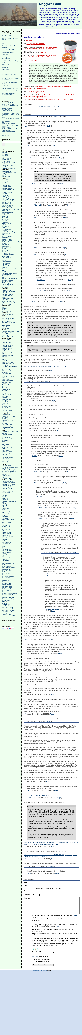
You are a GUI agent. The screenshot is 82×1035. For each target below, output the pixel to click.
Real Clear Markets (7, 284)
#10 (26, 859)
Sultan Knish (5, 403)
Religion (4, 126)
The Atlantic (5, 237)
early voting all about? (36, 92)
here (75, 915)
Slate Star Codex (6, 478)
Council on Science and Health (10, 331)
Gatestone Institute (7, 522)
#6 (25, 714)
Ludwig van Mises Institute (9, 278)
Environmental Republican (9, 366)
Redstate (4, 397)
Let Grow (4, 215)
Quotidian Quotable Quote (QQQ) (10, 125)
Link (41, 158)
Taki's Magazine (6, 233)
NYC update (5, 54)
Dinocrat (4, 359)
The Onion (5, 310)
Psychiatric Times (7, 477)
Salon (3, 556)
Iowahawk (4, 308)
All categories (5, 135)
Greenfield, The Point (8, 375)
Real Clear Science (7, 457)
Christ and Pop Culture (8, 416)
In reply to (27, 894)
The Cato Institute (7, 566)
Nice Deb (4, 393)
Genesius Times (6, 206)
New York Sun (6, 538)
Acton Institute (6, 414)
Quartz (4, 548)
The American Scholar (8, 563)
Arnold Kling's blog (7, 348)
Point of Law (5, 327)
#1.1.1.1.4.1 (41, 280)
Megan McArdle (6, 281)
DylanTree (5, 175)
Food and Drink (6, 109)
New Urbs (4, 220)
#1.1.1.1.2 (37, 217)
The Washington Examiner (9, 593)
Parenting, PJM (6, 475)
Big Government (6, 351)
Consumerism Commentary (9, 268)
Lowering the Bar (6, 324)
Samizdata (5, 164)
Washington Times (7, 611)
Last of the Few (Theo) (8, 162)
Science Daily (6, 461)
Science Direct (6, 463)
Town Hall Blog (6, 604)
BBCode (35, 956)
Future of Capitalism (7, 369)
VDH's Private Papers (8, 409)
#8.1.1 (31, 798)
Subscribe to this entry (41, 962)
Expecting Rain (6, 176)
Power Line (5, 396)
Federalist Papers (7, 511)
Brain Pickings (6, 196)
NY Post (4, 540)
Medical (4, 116)
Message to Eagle (7, 447)
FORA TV (4, 515)
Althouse (4, 184)
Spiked (4, 167)
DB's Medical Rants (7, 332)
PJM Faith (5, 423)
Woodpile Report (6, 257)
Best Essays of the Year (8, 104)
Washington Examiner (8, 607)
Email (25, 886)
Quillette (4, 225)
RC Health (5, 335)
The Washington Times (8, 594)
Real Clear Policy (7, 549)
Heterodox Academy (7, 298)
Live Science (5, 444)
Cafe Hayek (5, 264)
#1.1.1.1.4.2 (41, 290)
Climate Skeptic (6, 437)
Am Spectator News (7, 481)
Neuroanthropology (7, 472)
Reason (4, 553)
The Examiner (6, 574)
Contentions (5, 499)
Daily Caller (5, 502)
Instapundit (5, 210)
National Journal (6, 532)
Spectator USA (6, 230)
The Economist (6, 572)
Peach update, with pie (8, 52)
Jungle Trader (6, 213)
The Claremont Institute (8, 567)
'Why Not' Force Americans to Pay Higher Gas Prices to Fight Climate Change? (41, 56)
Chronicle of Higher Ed (8, 291)
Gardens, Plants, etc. (7, 110)
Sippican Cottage (7, 229)
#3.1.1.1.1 (37, 472)
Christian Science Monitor (9, 494)
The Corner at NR (7, 569)
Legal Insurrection (7, 321)
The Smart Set (6, 250)
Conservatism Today (7, 355)
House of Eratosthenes (8, 208)
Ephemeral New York (8, 199)
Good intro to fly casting (8, 49)
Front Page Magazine (8, 519)
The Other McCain (7, 406)
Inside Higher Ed (6, 300)
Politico (4, 546)
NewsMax (4, 539)
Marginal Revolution (7, 280)
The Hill (4, 582)
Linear (55, 116)
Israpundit (4, 152)
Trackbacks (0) (71, 99)
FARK (3, 307)
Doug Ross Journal (7, 362)
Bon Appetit (5, 195)
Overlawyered (6, 325)
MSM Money (5, 283)
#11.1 (29, 873)
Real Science (5, 458)
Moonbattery (5, 387)
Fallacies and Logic (7, 108)
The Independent (6, 583)
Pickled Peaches (6, 64)
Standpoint (5, 559)
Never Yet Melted (7, 392)
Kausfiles (4, 383)
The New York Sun (7, 589)
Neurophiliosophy (7, 451)
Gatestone (5, 521)
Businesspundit (6, 263)
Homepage (27, 891)
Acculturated (5, 179)
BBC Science (5, 436)
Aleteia (4, 182)
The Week (5, 596)
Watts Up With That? (8, 254)
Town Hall (4, 601)
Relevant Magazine (7, 427)
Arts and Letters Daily (8, 491)
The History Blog (6, 247)
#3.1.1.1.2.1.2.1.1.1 (52, 609)
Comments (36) (62, 99)
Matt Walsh (5, 217)
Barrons (4, 260)
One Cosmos (5, 474)
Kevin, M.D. (5, 334)
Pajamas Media (6, 543)
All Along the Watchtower (9, 172)
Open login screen (6, 622)
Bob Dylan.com (6, 174)
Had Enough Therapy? (8, 470)
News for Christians (7, 420)
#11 (26, 866)
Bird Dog (31, 99)
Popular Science (6, 455)
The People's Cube (7, 311)
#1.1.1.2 (34, 301)
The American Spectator (9, 565)
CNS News (5, 497)
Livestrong (5, 216)
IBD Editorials (6, 525)
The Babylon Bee (7, 239)
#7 (25, 721)
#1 (25, 126)
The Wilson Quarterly (8, 599)
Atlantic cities (5, 191)
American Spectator (7, 188)
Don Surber (5, 361)
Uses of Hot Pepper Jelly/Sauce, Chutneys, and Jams (10, 79)
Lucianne (4, 528)
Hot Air (4, 378)
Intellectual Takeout (7, 212)
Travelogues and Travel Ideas (9, 133)
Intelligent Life (6, 526)
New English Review (7, 536)
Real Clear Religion (7, 424)
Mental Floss (5, 219)
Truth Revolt (5, 606)
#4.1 (28, 653)
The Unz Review (6, 591)
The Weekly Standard (8, 597)
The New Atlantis (6, 584)
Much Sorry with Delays (8, 35)
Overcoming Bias (7, 223)
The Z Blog (5, 251)
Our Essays (5, 120)
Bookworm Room (7, 352)
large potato (29, 40)
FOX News (5, 518)
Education (4, 107)
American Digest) (41, 88)
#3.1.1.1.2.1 (41, 497)
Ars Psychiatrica (6, 465)
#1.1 (28, 145)
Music (3, 117)
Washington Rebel (7, 410)
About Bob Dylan (6, 171)
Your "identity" (5, 72)
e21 (3, 270)
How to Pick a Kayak (7, 86)
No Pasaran (5, 154)
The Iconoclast (6, 404)
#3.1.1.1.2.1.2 (43, 518)
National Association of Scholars (11, 302)
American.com (6, 489)
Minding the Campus (8, 301)
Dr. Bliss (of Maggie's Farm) (10, 467)
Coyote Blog (5, 198)
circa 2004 (44, 52)
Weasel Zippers (6, 412)
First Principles (6, 514)
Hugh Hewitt (5, 379)
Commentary (5, 498)
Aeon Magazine (6, 181)
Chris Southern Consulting (39, 970)
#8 (25, 781)
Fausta (4, 368)
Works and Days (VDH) (8, 616)
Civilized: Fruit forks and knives (10, 88)
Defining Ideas (6, 506)
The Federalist (6, 577)
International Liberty (7, 319)
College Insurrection (7, 294)
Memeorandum (6, 529)
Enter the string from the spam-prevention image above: (51, 952)
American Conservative (8, 341)
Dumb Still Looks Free (8, 363)
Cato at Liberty (6, 353)
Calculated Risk (6, 266)
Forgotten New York (7, 200)
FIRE (3, 297)
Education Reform (7, 295)
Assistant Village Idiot (8, 189)
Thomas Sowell (6, 600)
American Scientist (7, 434)
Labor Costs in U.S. (7, 69)
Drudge (4, 509)
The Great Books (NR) (8, 246)
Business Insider (6, 261)
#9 (25, 846)
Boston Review (6, 492)
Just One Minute (6, 382)
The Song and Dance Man (8, 131)
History (3, 112)
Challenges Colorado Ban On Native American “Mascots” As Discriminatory (42, 48)
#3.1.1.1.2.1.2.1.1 (49, 573)
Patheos (4, 421)
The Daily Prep (6, 244)
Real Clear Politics (7, 550)
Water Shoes (5, 67)
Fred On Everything (7, 202)
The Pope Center (7, 304)
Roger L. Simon (6, 399)
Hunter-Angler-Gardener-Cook (10, 209)
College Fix (5, 293)
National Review (6, 389)
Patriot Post (5, 545)
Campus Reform (6, 290)
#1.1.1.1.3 (37, 248)
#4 (25, 639)
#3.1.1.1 (34, 456)
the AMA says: (32, 60)
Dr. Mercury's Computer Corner (10, 105)
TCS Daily (5, 562)
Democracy (5, 358)
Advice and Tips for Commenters (10, 103)
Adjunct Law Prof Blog (8, 318)
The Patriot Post (6, 590)
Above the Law (6, 317)
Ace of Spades (6, 339)
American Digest (6, 185)
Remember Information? (42, 959)
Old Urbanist (5, 222)
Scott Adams (5, 226)
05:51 (55, 99)
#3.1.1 (31, 431)
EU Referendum (6, 161)
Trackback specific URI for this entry (51, 106)
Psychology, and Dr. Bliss (8, 123)
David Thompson (6, 158)
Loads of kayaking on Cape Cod (10, 90)
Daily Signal (5, 504)
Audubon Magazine (7, 192)
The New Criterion (7, 586)
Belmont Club (5, 349)
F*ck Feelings (6, 468)
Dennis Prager (6, 508)
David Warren (6, 159)
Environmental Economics (9, 273)
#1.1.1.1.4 (37, 255)
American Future (6, 342)
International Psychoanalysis (10, 471)
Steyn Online (5, 560)
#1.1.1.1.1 (37, 205)
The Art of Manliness (7, 236)
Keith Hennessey (6, 274)
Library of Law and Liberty (9, 322)
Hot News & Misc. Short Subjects (10, 113)
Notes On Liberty (6, 395)
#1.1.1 (31, 158)
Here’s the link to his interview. (39, 795)
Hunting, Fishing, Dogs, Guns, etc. (11, 114)
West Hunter (5, 256)
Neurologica (5, 450)
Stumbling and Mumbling (9, 168)
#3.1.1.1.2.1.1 (43, 508)
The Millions (5, 249)
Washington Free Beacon (9, 608)
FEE (3, 512)
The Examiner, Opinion (8, 576)
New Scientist (6, 454)
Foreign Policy (6, 516)
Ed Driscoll (5, 365)
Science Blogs (6, 460)
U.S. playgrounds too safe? (36, 44)
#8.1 (28, 790)
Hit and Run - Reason (8, 376)
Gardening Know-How (8, 205)
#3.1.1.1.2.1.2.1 (46, 552)
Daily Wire (5, 505)
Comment (27, 898)
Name (25, 882)
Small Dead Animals (7, 165)
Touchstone (5, 429)
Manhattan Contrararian (8, 385)
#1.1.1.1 (34, 184)
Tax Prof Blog (5, 328)
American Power (6, 344)
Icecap (3, 441)
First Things (5, 417)
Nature (4, 448)
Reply (49, 126)
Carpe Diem (5, 267)
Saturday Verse (6, 127)
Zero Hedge (5, 287)
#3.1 (28, 401)
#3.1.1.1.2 (37, 483)
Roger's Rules (6, 555)
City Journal (5, 495)
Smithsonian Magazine (8, 557)
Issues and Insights (7, 380)
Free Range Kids (6, 203)
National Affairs (6, 531)
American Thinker (7, 488)
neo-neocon (5, 390)
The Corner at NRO (7, 570)
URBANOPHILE (6, 253)
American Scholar (7, 186)
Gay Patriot (5, 372)
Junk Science (5, 443)
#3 (25, 381)
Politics (3, 122)
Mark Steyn (5, 386)
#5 (25, 694)
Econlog (4, 271)
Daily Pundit (5, 356)
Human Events (6, 523)
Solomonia (5, 155)
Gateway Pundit (6, 370)
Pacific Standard (6, 542)
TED (3, 234)
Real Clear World (7, 552)
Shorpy (4, 227)
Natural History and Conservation (10, 118)
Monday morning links (34, 37)
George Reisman (6, 373)
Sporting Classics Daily (8, 232)
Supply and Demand (7, 285)
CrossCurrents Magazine (9, 501)
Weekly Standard (7, 614)
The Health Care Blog (8, 336)
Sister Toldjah (5, 402)
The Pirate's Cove (7, 407)
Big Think (4, 193)
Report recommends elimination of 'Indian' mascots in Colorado (45, 366)
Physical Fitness (6, 121)
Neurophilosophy (6, 453)
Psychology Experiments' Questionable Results (8, 94)
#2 (25, 370)
